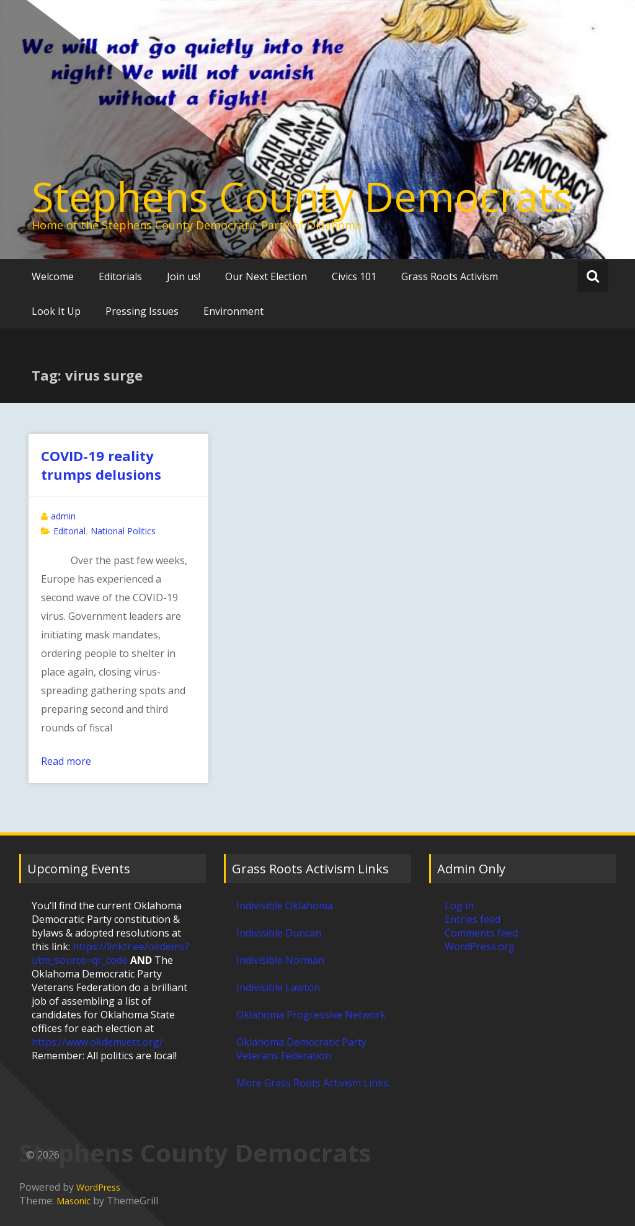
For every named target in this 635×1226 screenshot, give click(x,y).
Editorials (120, 276)
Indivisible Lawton (278, 987)
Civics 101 (354, 276)
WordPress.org (480, 946)
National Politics (123, 531)
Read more (66, 761)
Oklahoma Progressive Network (311, 1014)
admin (63, 516)
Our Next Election (266, 276)
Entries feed (472, 919)
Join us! (183, 276)
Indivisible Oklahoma (284, 905)
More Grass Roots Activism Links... (315, 1083)
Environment (233, 311)
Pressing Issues (142, 311)
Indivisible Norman (280, 960)
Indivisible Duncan (278, 933)
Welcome (53, 276)
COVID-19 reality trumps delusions (101, 464)
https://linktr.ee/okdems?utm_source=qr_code (110, 953)
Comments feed (481, 933)
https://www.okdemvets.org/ (97, 1042)
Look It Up (56, 311)
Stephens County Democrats (302, 196)
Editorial (69, 531)
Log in (459, 905)
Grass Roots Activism (449, 276)
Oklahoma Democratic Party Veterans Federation (301, 1048)
